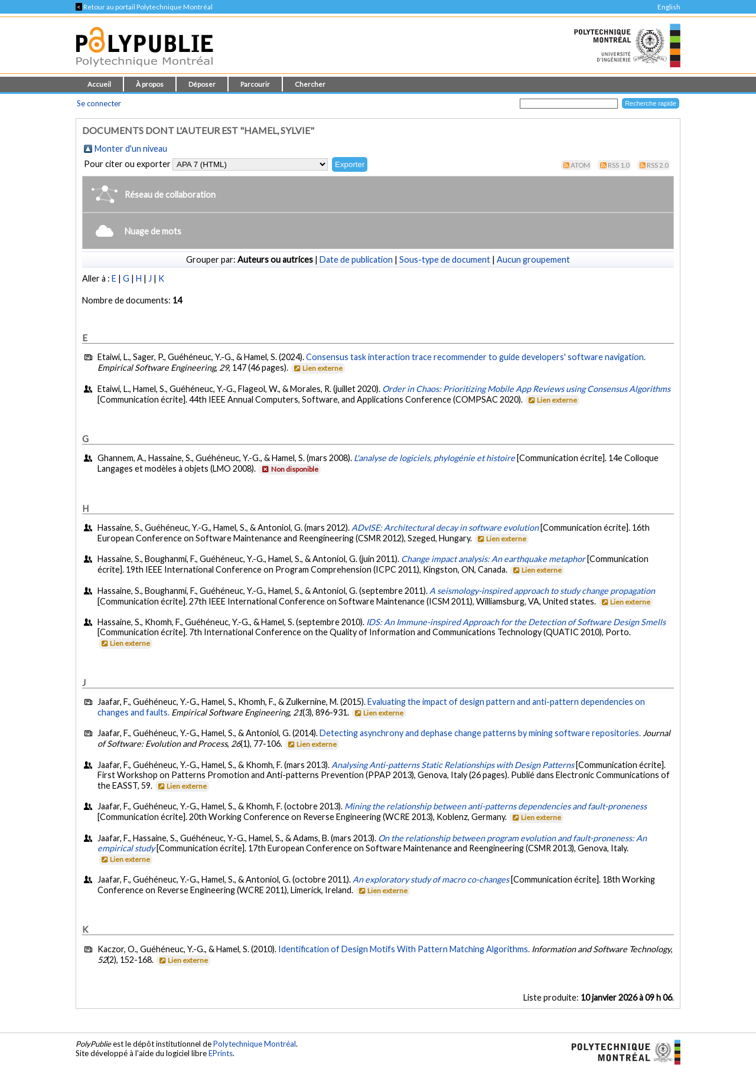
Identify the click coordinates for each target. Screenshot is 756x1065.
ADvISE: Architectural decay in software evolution (445, 527)
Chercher (310, 84)
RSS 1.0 (619, 165)
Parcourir (255, 84)
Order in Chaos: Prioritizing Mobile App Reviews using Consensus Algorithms (526, 389)
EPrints (220, 1053)
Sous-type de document (444, 259)
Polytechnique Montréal (254, 1043)
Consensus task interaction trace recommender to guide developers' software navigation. (476, 357)
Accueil (99, 84)
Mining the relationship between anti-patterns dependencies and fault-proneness (495, 806)
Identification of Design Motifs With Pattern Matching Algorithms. (404, 949)
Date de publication (356, 259)
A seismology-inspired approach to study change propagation (542, 591)
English (668, 7)
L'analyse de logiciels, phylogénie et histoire (434, 458)
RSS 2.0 (658, 165)
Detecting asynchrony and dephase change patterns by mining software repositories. (480, 733)
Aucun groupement (533, 259)
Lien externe (317, 368)
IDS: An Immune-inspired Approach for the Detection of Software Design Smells (516, 622)
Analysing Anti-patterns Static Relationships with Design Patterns (452, 765)
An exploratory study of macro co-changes (431, 879)
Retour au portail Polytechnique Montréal (144, 7)
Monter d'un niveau (130, 148)
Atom (580, 165)
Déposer (202, 84)
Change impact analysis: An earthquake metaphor (493, 559)
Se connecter (99, 103)
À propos (150, 84)
